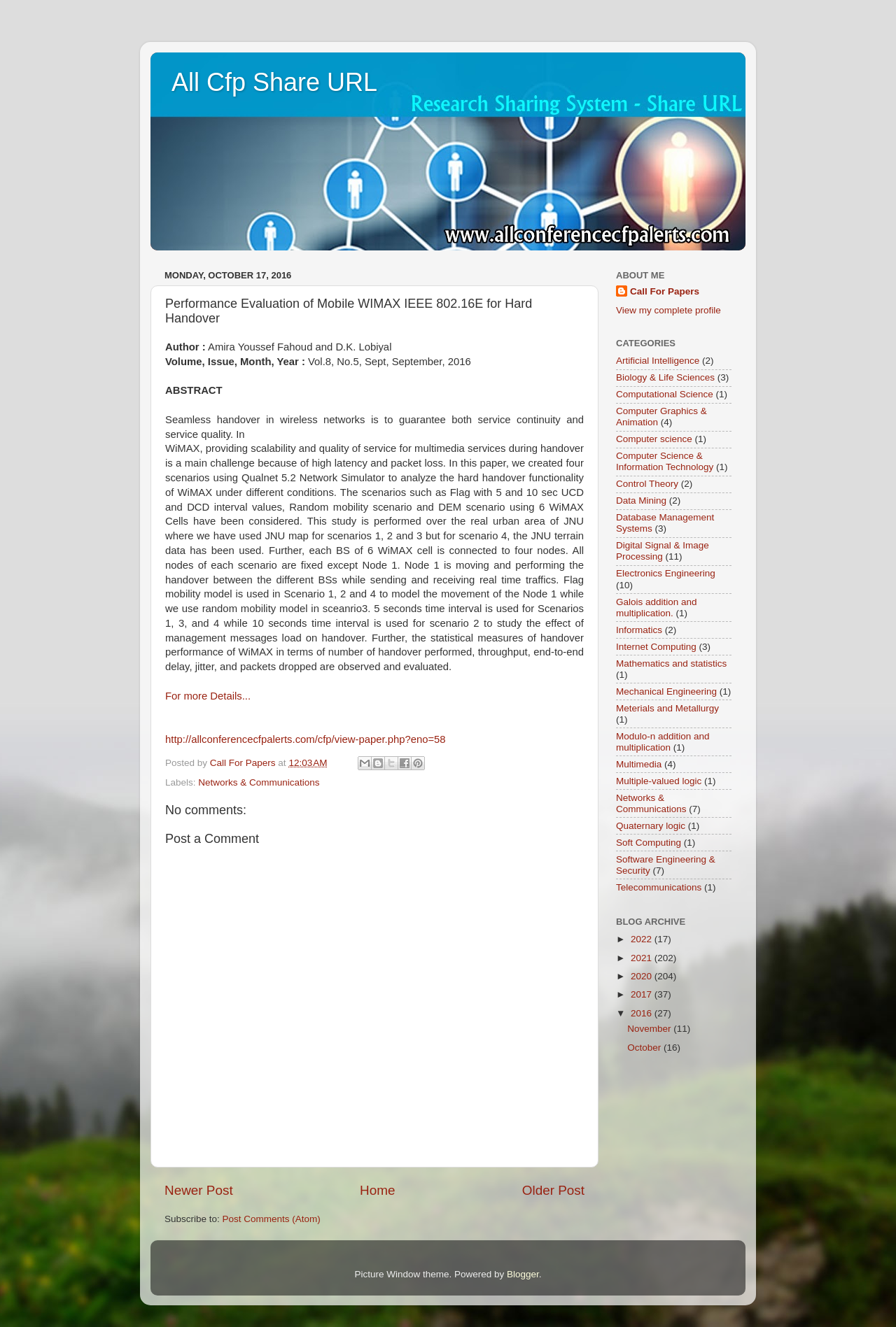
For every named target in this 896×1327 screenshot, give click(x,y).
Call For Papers (664, 291)
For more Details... (208, 696)
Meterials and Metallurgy (667, 708)
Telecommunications (658, 887)
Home (377, 1190)
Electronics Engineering (665, 573)
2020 (642, 976)
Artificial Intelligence (657, 360)
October (645, 1047)
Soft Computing (648, 842)
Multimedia (639, 764)
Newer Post (198, 1190)
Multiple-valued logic (658, 781)
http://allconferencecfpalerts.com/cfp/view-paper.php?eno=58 (305, 739)
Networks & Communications (258, 782)
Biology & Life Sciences (665, 377)
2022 (642, 939)
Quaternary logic (650, 826)
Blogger (523, 1274)
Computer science (654, 439)
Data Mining (641, 500)
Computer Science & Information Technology (664, 461)
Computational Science (664, 394)
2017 (642, 994)
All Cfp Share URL (274, 82)
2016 (642, 1013)
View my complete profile (668, 310)
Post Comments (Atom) (272, 1219)
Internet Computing (656, 646)
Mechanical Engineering (666, 691)
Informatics (639, 630)
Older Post (553, 1190)
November (650, 1028)
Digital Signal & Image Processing (662, 551)
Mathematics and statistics (671, 663)
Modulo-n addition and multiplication (663, 742)
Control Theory (647, 483)
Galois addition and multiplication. (656, 607)
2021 (642, 958)
